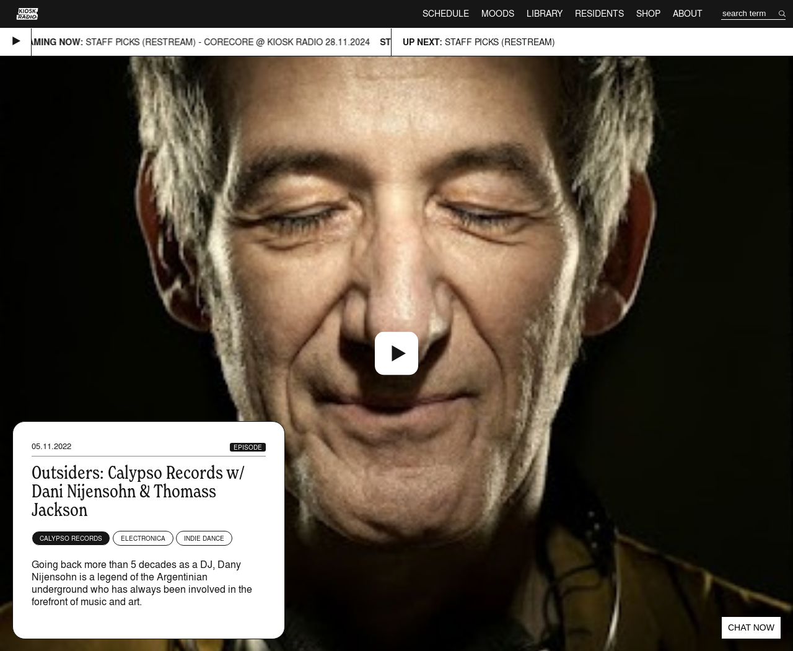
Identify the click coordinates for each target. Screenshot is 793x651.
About (688, 13)
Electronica (143, 538)
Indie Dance (204, 538)
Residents (599, 13)
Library (545, 13)
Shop (648, 13)
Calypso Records (71, 538)
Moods (497, 13)
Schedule (446, 13)
